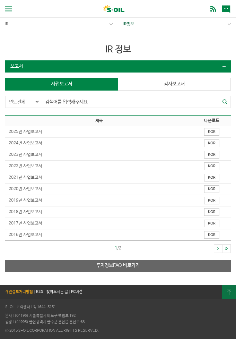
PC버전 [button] (76, 292)
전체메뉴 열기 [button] (8, 8)
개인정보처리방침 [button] (19, 292)
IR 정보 (128, 24)
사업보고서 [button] (61, 84)
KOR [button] (212, 132)
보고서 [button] (16, 66)
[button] (224, 102)
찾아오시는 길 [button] (57, 292)
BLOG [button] (213, 8)
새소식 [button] (227, 8)
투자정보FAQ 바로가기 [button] (118, 265)
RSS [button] (39, 292)
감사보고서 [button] (174, 84)
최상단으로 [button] (229, 292)
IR (6, 24)
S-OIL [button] (113, 9)
